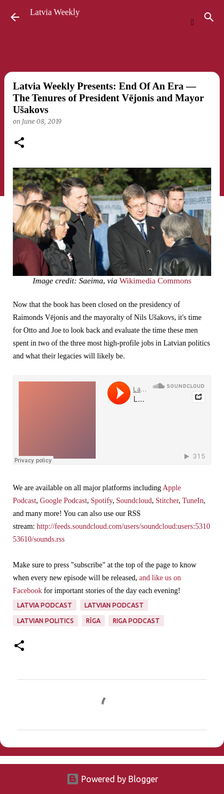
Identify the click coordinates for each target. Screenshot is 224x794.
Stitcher (167, 501)
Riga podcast (136, 620)
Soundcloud (134, 501)
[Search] (209, 17)
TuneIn (193, 501)
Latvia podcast (44, 605)
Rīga (93, 620)
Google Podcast (63, 501)
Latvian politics (45, 620)
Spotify (101, 501)
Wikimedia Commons (155, 280)
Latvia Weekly (55, 12)
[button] (19, 143)
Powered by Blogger (112, 779)
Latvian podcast (114, 605)
